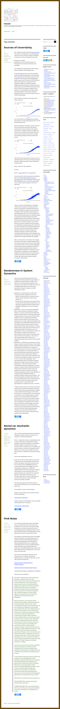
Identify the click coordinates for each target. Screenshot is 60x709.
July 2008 (46, 465)
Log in (45, 479)
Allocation (6, 436)
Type (46, 240)
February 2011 (46, 428)
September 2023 (47, 305)
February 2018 (46, 359)
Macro (5, 526)
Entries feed (46, 480)
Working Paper (49, 251)
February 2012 (46, 413)
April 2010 (46, 441)
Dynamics (48, 230)
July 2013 (45, 394)
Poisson (20, 172)
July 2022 (46, 318)
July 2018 (45, 353)
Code (47, 241)
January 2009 (46, 458)
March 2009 (46, 455)
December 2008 (47, 459)
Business (5, 437)
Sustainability (46, 262)
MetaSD (7, 24)
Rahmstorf (45, 155)
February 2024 (47, 299)
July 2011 (45, 422)
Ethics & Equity (47, 199)
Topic (46, 226)
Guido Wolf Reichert (48, 106)
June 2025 (46, 285)
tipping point (45, 161)
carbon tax (45, 130)
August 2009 (46, 449)
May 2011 (46, 425)
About (13, 31)
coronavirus (45, 136)
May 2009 (46, 453)
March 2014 (46, 384)
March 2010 (46, 442)
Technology (45, 159)
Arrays (9, 436)
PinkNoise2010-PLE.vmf (19, 567)
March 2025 (46, 288)
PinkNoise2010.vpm (18, 564)
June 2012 (46, 409)
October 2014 (46, 378)
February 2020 (47, 333)
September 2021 (47, 322)
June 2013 (46, 395)
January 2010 (46, 444)
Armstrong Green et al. (49, 182)
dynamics (45, 138)
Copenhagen (49, 134)
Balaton (45, 177)
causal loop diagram (47, 132)
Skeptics (46, 193)
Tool (47, 248)
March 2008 (46, 470)
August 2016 (46, 376)
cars (4, 443)
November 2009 (47, 447)
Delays (47, 216)
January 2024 (46, 300)
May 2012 (46, 410)
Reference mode (47, 259)
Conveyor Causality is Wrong (49, 84)
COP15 (44, 134)
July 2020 (46, 330)
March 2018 (46, 358)
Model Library (7, 31)
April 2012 (46, 411)
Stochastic (6, 439)
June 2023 (46, 309)
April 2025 (46, 286)
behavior (45, 178)
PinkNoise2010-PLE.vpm (31, 567)
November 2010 (47, 432)
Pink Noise (10, 518)
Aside (45, 175)
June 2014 (46, 381)
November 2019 (47, 337)
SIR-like (20, 76)
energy (49, 140)
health (53, 147)
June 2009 (46, 452)
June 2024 (46, 295)
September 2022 (47, 316)
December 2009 (47, 446)
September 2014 (47, 379)
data (50, 136)
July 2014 (45, 380)
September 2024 (47, 294)
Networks (46, 254)
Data (45, 195)
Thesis (47, 247)
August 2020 (46, 328)
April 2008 (46, 469)
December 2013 (47, 388)
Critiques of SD (47, 85)
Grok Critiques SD (47, 82)
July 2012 (45, 407)
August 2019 (46, 339)
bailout (48, 122)
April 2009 (46, 454)
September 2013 (47, 391)
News (45, 256)
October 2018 (46, 349)
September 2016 (47, 375)
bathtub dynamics (46, 124)
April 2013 (46, 397)
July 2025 (46, 284)
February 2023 (47, 312)
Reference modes (47, 71)
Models (48, 151)
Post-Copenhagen (48, 189)
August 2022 (46, 317)
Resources (48, 237)
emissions (45, 140)
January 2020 (46, 334)
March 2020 (46, 332)
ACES (44, 122)
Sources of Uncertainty (18, 47)
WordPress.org (47, 482)
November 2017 (47, 363)
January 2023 (46, 313)
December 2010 (47, 431)
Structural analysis (49, 224)
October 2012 (46, 404)
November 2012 (47, 402)
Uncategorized (47, 272)
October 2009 (46, 448)
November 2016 (47, 374)
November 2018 (47, 348)
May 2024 (46, 296)
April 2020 (46, 331)
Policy (51, 153)
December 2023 (47, 301)
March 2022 (46, 320)
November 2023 (47, 302)
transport (51, 161)
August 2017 (46, 367)
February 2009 (47, 457)
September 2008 (47, 463)
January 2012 (46, 415)
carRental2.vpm (25, 505)
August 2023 (46, 306)
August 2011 (46, 421)
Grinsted (45, 147)
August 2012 (46, 406)
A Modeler (6, 433)
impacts (46, 185)
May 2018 (46, 355)
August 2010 (46, 436)
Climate (53, 132)
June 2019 (46, 342)
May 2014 (46, 383)
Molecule (8, 526)
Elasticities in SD (50, 101)
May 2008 (46, 468)
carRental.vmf (24, 497)
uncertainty (6, 60)
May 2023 (46, 310)
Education (46, 196)
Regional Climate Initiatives (50, 190)
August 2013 (46, 392)
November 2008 (47, 460)
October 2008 (46, 462)
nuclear (44, 153)
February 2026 (47, 280)
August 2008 (46, 464)
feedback (45, 142)
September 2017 (47, 365)
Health (47, 235)
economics (50, 138)
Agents (47, 210)
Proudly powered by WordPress (14, 703)
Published (48, 246)
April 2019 (46, 344)
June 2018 (46, 354)
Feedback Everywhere (48, 200)
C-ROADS (52, 126)
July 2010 (45, 437)
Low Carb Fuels (48, 188)
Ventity (46, 268)
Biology (47, 227)
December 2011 (47, 416)
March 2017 (46, 370)
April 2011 (46, 426)
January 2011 (46, 430)
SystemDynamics (7, 56)
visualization (49, 163)
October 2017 (46, 364)
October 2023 (46, 304)
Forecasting (6, 55)
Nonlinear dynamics (50, 220)
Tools (45, 265)
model (44, 151)
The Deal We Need (48, 194)
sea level (50, 155)
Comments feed (47, 481)
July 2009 (46, 451)
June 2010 (46, 438)
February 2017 (46, 371)
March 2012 (46, 412)
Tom (5, 52)
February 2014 (46, 385)
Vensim (8, 440)
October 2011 (46, 418)
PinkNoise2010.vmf (28, 562)
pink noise (9, 529)
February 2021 (47, 325)
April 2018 (46, 357)
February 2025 (47, 289)
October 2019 (46, 338)
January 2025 (46, 290)
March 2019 (46, 346)
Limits (54, 149)
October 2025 (46, 281)
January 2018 (46, 360)
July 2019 (45, 341)
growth (49, 147)
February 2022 (47, 321)
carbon (50, 128)
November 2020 (47, 326)
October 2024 (46, 292)
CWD (5, 58)
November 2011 (47, 417)
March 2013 (46, 399)
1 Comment (6, 446)
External (47, 242)
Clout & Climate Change (49, 183)
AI (44, 174)
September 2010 (47, 434)
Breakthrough (46, 126)
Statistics (46, 261)
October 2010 (46, 433)
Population (48, 236)
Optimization (48, 221)
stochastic (6, 59)
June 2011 (46, 423)
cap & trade (45, 128)
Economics (48, 231)
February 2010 (46, 443)
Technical (47, 209)
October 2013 (46, 390)
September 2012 (47, 405)
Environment (48, 233)
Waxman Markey (46, 165)
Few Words (46, 201)
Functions (48, 219)
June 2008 (46, 467)
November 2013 (47, 389)
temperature (51, 159)
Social (47, 238)
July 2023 (46, 307)
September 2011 (47, 420)
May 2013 (46, 396)
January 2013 (46, 401)
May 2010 (46, 439)
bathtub (52, 122)
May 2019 (46, 343)
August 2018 (46, 352)
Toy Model (48, 249)
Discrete (9, 437)
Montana (53, 151)
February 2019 (46, 347)
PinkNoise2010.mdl (18, 562)
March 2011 (46, 427)
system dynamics (46, 157)
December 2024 (47, 291)
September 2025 (47, 283)
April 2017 (46, 369)
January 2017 (46, 373)
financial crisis (51, 142)
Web (47, 225)
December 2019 (47, 336)
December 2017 (47, 362)
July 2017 (45, 368)
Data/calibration (49, 215)
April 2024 (46, 297)
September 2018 (47, 351)
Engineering (48, 232)
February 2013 (46, 400)
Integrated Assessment (47, 149)
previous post (36, 52)
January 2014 (46, 386)
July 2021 (45, 323)
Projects (45, 258)
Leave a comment (7, 62)
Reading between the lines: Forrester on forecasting (50, 110)
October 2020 (46, 327)
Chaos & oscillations (50, 214)
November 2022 (47, 315)
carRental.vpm (17, 497)
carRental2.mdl (17, 505)
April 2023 (46, 311)
